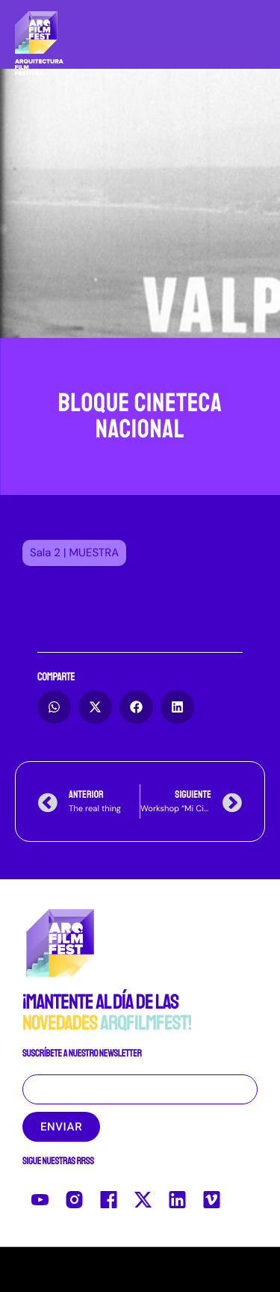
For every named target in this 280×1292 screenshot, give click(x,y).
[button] (74, 553)
